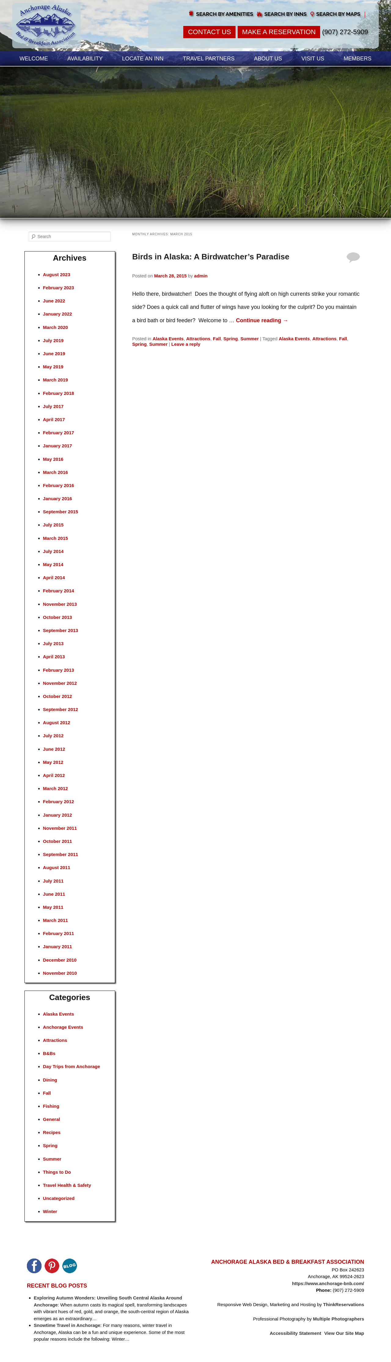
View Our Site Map (344, 1333)
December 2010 (60, 960)
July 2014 (53, 551)
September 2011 (60, 854)
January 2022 (57, 313)
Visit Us (312, 59)
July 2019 (53, 340)
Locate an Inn (142, 59)
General (51, 1119)
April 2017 (54, 419)
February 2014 (58, 590)
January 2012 (57, 815)
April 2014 (54, 577)
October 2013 (57, 617)
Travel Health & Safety (67, 1185)
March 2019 (55, 379)
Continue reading (262, 320)
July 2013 (53, 643)
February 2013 (58, 670)
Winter (50, 1211)
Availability (85, 59)
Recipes (52, 1132)
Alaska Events (168, 338)
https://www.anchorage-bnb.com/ (328, 1283)
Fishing (51, 1106)
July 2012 (53, 735)
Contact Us (209, 32)
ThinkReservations (343, 1304)
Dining (50, 1079)
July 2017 (53, 406)
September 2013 (60, 630)
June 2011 (54, 894)
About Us (268, 59)
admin (200, 275)
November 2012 (60, 683)
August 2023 (56, 274)
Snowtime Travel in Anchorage (67, 1325)
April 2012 (54, 775)
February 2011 (58, 933)
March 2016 (55, 472)
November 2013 (60, 604)
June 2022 (54, 300)
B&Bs (49, 1053)
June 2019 (54, 353)
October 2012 (57, 696)
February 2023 (58, 287)
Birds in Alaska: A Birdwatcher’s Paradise (210, 256)
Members (357, 59)
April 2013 (54, 656)
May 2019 (53, 366)
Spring (230, 338)
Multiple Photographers (338, 1318)
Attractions (198, 338)
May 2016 (53, 459)
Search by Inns (285, 14)
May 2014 (53, 564)
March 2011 (55, 920)
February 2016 (58, 485)
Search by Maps (338, 14)
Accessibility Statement (295, 1333)
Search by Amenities (224, 14)
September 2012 (60, 709)
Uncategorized (59, 1198)
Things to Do (57, 1172)
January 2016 (57, 498)
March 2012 (55, 788)
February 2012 (58, 801)
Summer (249, 338)
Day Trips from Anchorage (71, 1066)
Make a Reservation (279, 32)
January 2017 (57, 445)
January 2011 (57, 946)
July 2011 (53, 880)
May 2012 (53, 762)
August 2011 (56, 867)
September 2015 (60, 511)
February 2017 (58, 432)
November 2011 (60, 828)
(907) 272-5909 (345, 32)
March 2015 (55, 538)
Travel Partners (209, 59)
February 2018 (58, 393)
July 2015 (53, 524)
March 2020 (55, 327)
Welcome (34, 59)
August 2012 (56, 722)
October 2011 (57, 841)
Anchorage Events (63, 1027)
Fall (217, 338)
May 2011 (53, 907)
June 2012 (54, 749)
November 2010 (60, 973)
